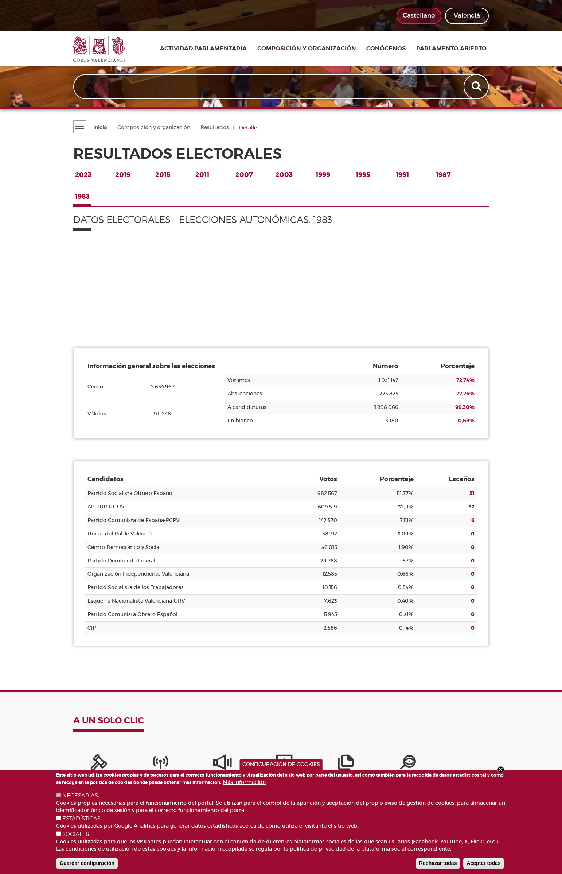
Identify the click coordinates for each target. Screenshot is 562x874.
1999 (323, 174)
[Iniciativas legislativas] (376, 764)
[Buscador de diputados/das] (470, 764)
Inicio (100, 127)
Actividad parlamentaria (210, 49)
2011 (202, 174)
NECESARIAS (80, 795)
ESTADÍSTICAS (81, 818)
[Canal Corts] (139, 764)
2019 (122, 174)
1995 (363, 174)
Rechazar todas (438, 863)
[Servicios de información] (234, 764)
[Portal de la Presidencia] (91, 764)
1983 (82, 196)
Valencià (467, 15)
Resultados (214, 127)
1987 (443, 174)
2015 (163, 174)
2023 (83, 174)
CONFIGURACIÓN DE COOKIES (281, 764)
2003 (284, 174)
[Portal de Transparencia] (328, 764)
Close (500, 769)
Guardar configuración (86, 863)
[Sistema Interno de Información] (186, 764)
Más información (244, 782)
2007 (244, 174)
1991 (402, 174)
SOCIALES (75, 834)
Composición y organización (312, 49)
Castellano (419, 15)
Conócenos (390, 49)
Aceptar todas (483, 863)
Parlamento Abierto (453, 49)
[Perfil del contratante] (423, 764)
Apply (476, 87)
